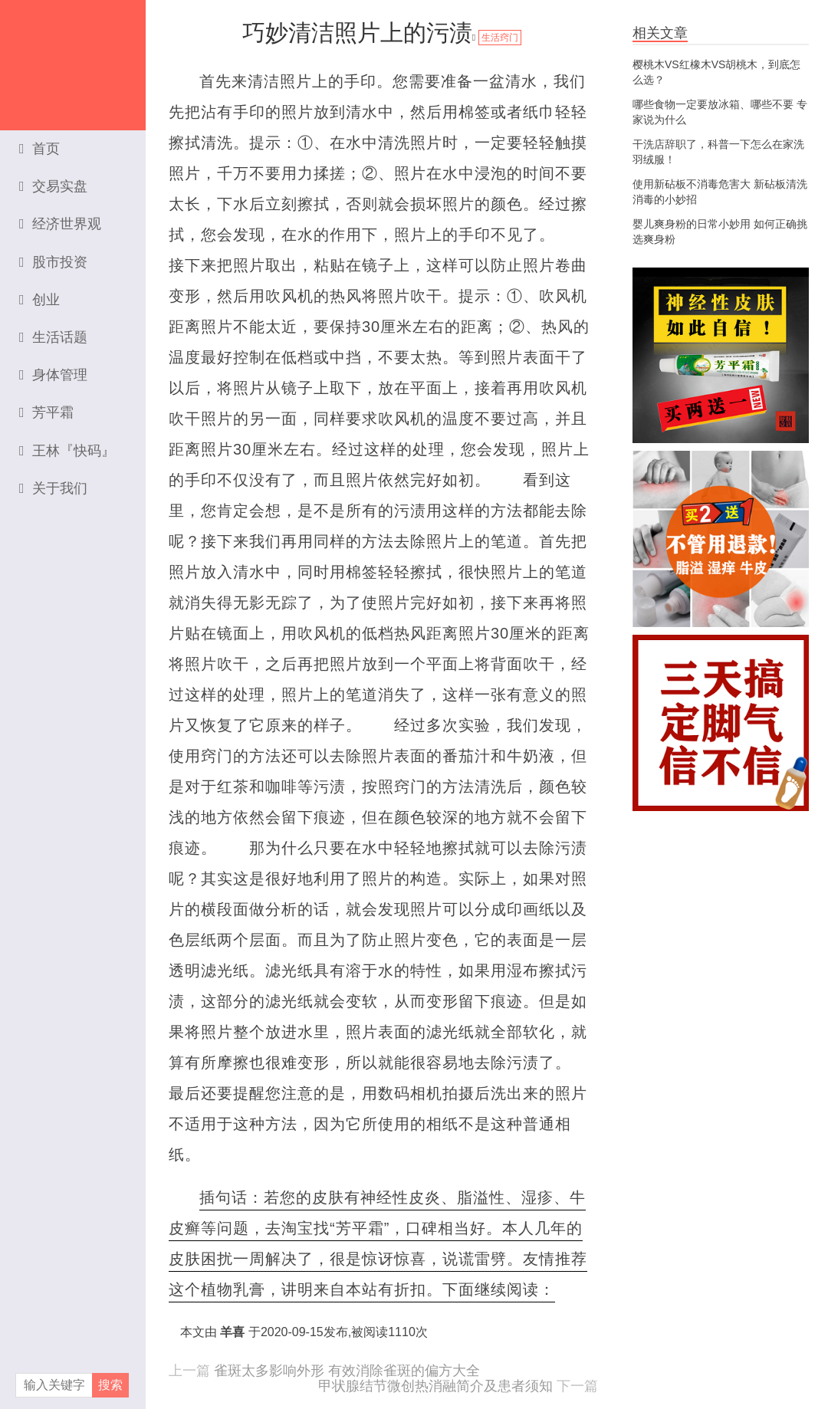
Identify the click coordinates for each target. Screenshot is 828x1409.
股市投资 (53, 262)
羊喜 (232, 1331)
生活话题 (53, 337)
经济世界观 (60, 224)
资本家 (73, 57)
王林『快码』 (67, 450)
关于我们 (53, 488)
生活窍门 (499, 37)
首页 (39, 148)
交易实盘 (53, 186)
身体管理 (53, 375)
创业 (39, 299)
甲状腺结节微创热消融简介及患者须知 (435, 1386)
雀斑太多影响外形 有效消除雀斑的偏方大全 (347, 1370)
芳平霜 (46, 412)
